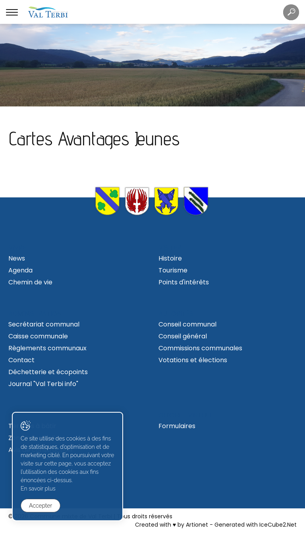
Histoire (170, 258)
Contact (21, 360)
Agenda (20, 270)
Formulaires (176, 426)
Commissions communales (200, 348)
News (16, 258)
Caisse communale (38, 336)
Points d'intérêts (183, 282)
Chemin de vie (30, 282)
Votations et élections (192, 360)
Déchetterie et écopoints (48, 372)
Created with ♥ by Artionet (171, 525)
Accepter (40, 505)
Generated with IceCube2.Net (255, 525)
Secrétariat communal (43, 324)
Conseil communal (187, 324)
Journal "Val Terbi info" (43, 383)
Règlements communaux (47, 348)
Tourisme (172, 270)
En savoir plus (38, 488)
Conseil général (182, 336)
